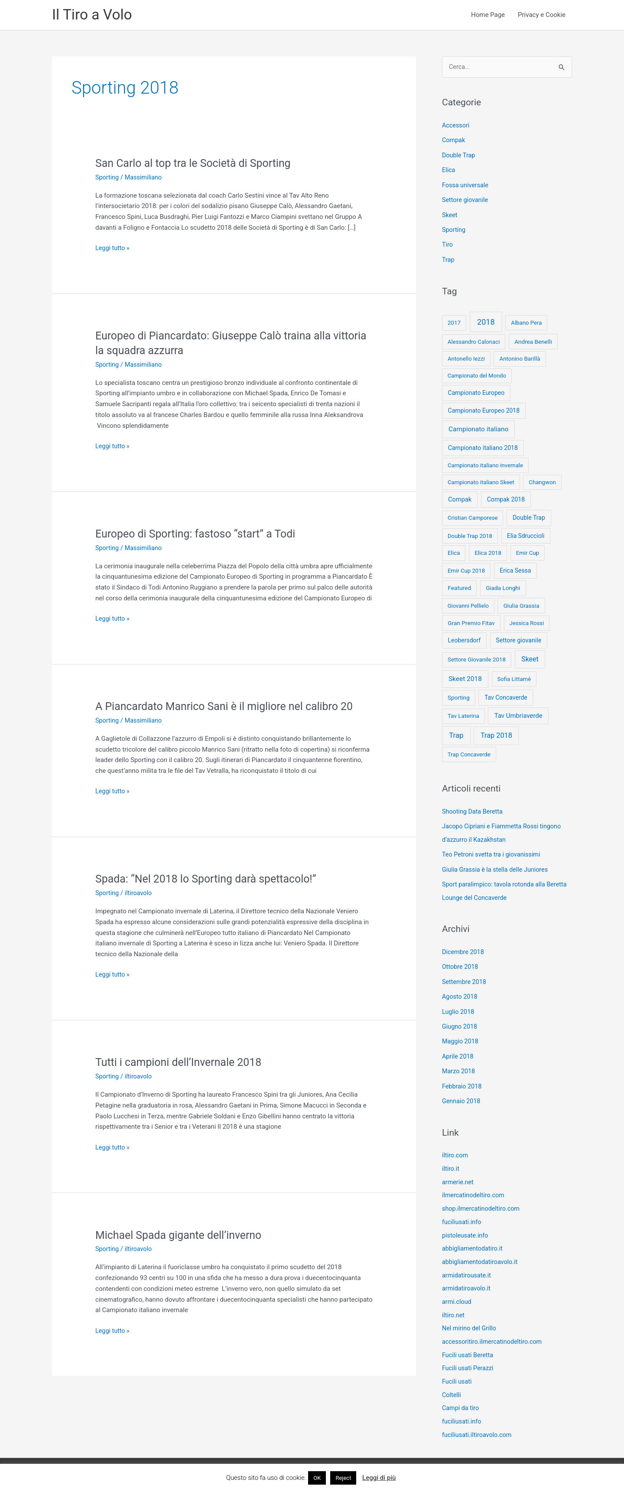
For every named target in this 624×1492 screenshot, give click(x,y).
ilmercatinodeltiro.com (474, 1188)
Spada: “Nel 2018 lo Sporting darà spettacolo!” (210, 879)
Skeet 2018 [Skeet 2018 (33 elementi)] (465, 677)
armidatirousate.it (467, 1266)
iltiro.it (451, 1162)
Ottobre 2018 (461, 963)
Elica (449, 171)
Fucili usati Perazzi (469, 1357)
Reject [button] (343, 1478)
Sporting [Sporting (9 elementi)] (458, 696)
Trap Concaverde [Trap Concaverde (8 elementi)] (469, 753)
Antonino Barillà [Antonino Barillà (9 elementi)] (519, 357)
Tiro (447, 244)
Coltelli (452, 1383)
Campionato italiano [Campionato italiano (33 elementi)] (478, 428)
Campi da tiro (461, 1396)
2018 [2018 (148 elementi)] (485, 321)
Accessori (456, 127)
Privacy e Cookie (542, 16)
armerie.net (458, 1175)
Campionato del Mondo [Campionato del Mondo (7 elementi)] (477, 374)
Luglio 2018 (459, 1007)
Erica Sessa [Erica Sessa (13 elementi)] (515, 569)
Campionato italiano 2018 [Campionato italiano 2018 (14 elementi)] (483, 446)
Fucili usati (457, 1370)
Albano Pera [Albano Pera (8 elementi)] (526, 322)
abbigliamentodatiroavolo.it (481, 1253)
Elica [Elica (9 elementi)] (454, 551)
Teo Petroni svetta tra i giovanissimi (493, 852)
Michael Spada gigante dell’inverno (182, 1235)
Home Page (488, 16)
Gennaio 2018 (462, 1095)
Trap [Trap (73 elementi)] (456, 734)
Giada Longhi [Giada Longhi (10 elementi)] (503, 586)
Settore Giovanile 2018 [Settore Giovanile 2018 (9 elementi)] (477, 658)
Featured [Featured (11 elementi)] (459, 586)
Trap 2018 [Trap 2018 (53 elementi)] (496, 734)
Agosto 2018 (460, 993)
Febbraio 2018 (463, 1080)
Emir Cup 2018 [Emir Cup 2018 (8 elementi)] (466, 569)
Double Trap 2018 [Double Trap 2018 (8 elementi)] (470, 534)
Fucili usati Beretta (469, 1344)
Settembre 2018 (465, 978)
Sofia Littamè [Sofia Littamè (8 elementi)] (514, 677)
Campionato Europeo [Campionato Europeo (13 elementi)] (476, 391)
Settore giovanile (466, 200)
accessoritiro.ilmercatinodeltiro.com (494, 1331)
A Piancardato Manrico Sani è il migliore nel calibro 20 (230, 707)
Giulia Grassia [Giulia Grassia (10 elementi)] (522, 604)
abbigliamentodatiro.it (473, 1240)
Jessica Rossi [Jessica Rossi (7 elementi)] (526, 622)
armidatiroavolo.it (467, 1279)
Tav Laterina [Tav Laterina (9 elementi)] (463, 715)
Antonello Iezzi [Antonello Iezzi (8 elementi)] (466, 357)
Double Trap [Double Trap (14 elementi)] (529, 516)
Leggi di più (379, 1478)
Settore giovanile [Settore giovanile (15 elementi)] (518, 638)
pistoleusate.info (466, 1227)
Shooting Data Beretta (473, 810)
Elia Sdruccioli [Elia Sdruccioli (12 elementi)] (525, 534)
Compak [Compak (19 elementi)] (459, 498)
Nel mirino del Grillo (470, 1318)
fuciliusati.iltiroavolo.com (478, 1422)
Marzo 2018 (459, 1065)
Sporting (107, 178)
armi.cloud (457, 1292)
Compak (454, 142)
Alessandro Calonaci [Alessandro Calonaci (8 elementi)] (474, 340)
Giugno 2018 (460, 1022)
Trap (448, 259)
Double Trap (459, 156)
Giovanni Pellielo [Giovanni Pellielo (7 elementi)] (468, 604)
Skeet (450, 215)
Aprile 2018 (458, 1051)
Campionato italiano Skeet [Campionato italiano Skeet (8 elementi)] (481, 481)
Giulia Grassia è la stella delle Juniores (497, 867)
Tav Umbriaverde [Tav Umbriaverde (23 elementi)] (518, 715)
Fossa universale (466, 185)
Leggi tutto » (113, 249)
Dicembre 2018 (464, 948)
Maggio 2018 (461, 1036)
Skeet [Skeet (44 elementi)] (530, 658)
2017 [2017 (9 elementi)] (454, 322)
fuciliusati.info (462, 1214)
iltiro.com (455, 1149)
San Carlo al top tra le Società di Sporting (197, 164)
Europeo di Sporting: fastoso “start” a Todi (200, 534)
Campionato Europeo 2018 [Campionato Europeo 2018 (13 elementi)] (484, 409)
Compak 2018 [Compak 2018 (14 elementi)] (506, 498)
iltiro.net (453, 1305)
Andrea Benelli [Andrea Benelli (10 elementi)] (533, 340)
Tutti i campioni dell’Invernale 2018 (182, 1063)
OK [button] (317, 1478)
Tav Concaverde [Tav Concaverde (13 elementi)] (505, 696)
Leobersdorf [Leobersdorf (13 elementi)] (464, 638)
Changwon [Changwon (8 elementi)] (542, 481)
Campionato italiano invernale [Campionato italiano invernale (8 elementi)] (485, 464)
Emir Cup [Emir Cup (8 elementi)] (527, 551)
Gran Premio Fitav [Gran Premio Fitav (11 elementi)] (471, 621)
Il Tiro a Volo (94, 15)
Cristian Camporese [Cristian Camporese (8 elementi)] (473, 517)
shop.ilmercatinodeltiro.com (482, 1201)
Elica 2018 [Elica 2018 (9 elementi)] (487, 551)
